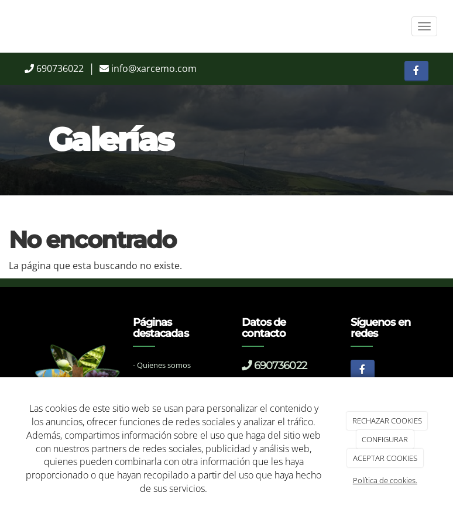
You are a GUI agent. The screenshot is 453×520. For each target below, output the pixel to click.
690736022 (60, 68)
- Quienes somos (162, 365)
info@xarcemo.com (154, 68)
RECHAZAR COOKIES (387, 420)
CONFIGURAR (385, 439)
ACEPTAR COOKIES (385, 458)
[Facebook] (416, 71)
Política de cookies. (385, 480)
